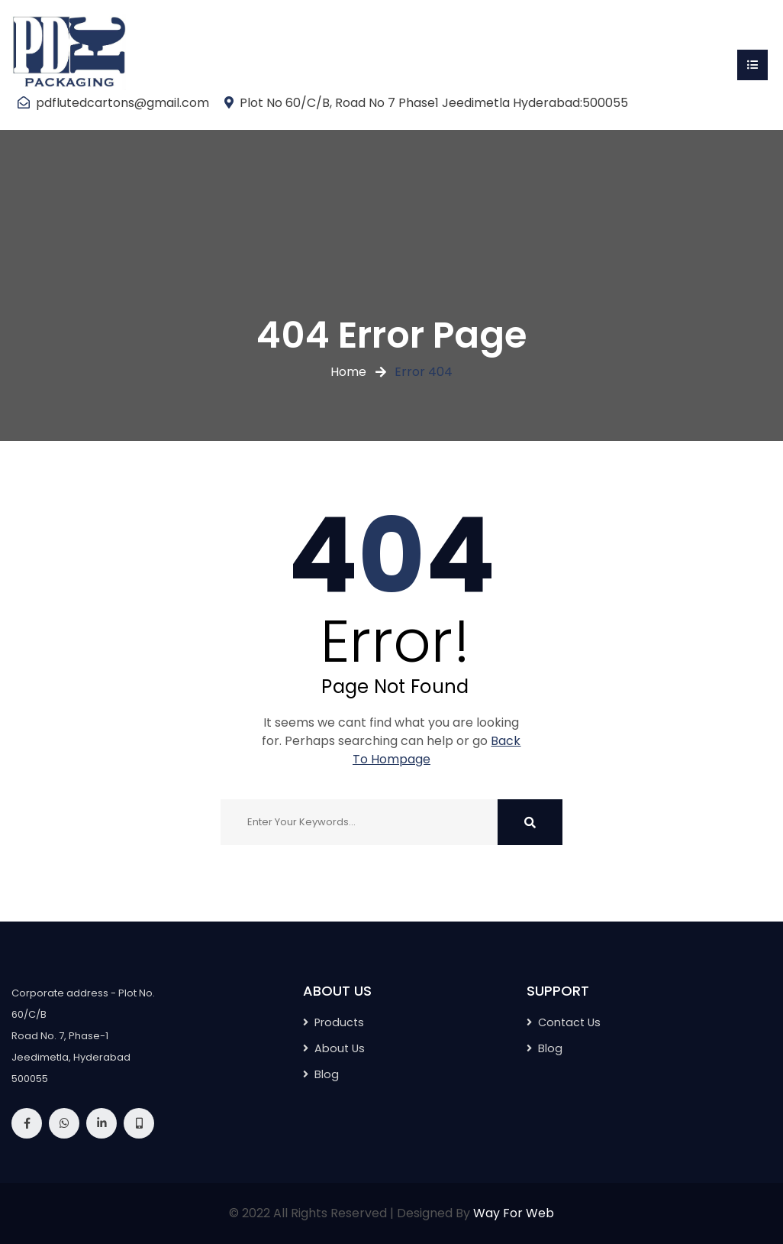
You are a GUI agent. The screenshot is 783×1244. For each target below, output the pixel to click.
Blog (326, 1074)
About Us (339, 1048)
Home (348, 372)
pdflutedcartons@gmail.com (122, 103)
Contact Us (569, 1022)
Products (339, 1022)
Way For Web (513, 1213)
